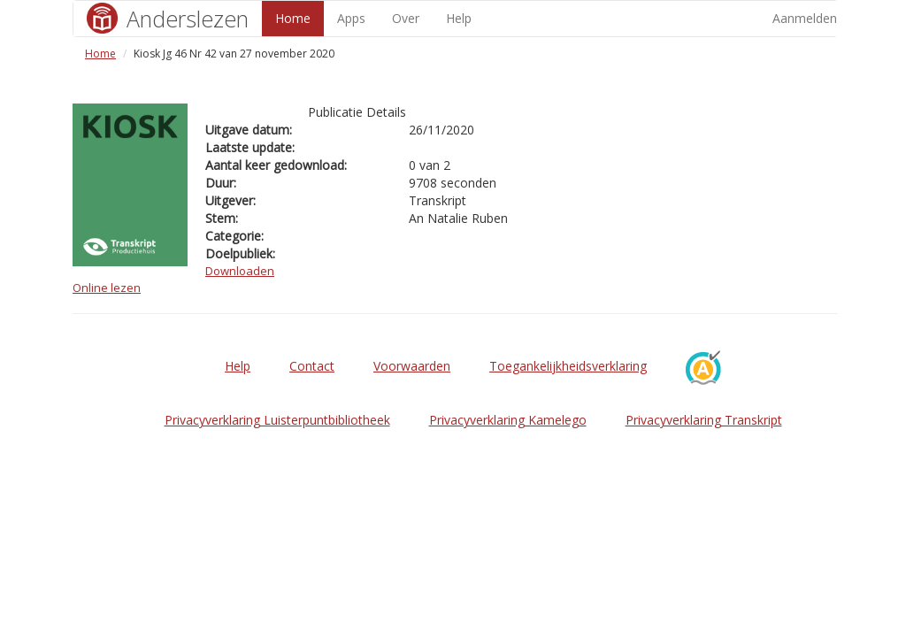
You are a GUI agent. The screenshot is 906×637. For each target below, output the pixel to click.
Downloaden (239, 271)
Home (293, 18)
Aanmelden (804, 18)
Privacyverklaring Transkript (704, 419)
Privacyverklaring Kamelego (508, 419)
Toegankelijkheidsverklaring (568, 365)
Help (459, 18)
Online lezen (107, 287)
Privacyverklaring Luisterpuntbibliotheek (277, 419)
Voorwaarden (411, 365)
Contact (311, 365)
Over (405, 18)
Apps (351, 18)
